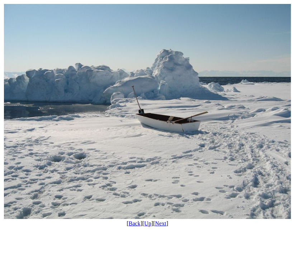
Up (147, 223)
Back (135, 223)
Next (160, 223)
